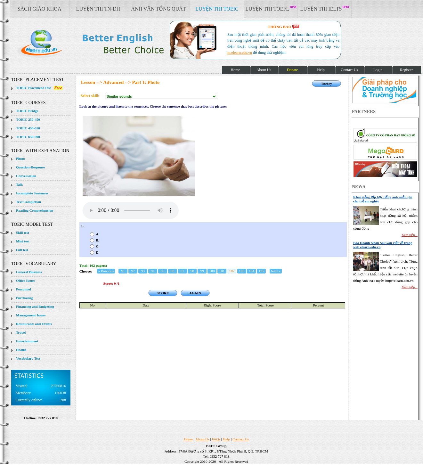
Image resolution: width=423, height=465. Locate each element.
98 (192, 271)
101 (221, 271)
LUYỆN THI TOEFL (270, 9)
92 (133, 271)
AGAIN (195, 293)
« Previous (106, 271)
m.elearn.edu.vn (239, 52)
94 (152, 271)
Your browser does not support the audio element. (131, 210)
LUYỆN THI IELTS (324, 9)
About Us (202, 439)
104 (251, 271)
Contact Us (240, 439)
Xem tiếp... (410, 235)
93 (142, 271)
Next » (276, 271)
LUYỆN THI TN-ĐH (98, 9)
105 (261, 271)
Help (226, 439)
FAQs (216, 439)
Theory (326, 84)
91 (123, 271)
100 (212, 271)
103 (241, 271)
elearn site (102, 43)
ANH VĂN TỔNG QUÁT (158, 9)
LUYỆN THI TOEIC (216, 9)
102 (231, 271)
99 (202, 271)
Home (188, 439)
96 (172, 271)
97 (182, 271)
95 (162, 271)
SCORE (163, 293)
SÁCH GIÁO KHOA (39, 9)
